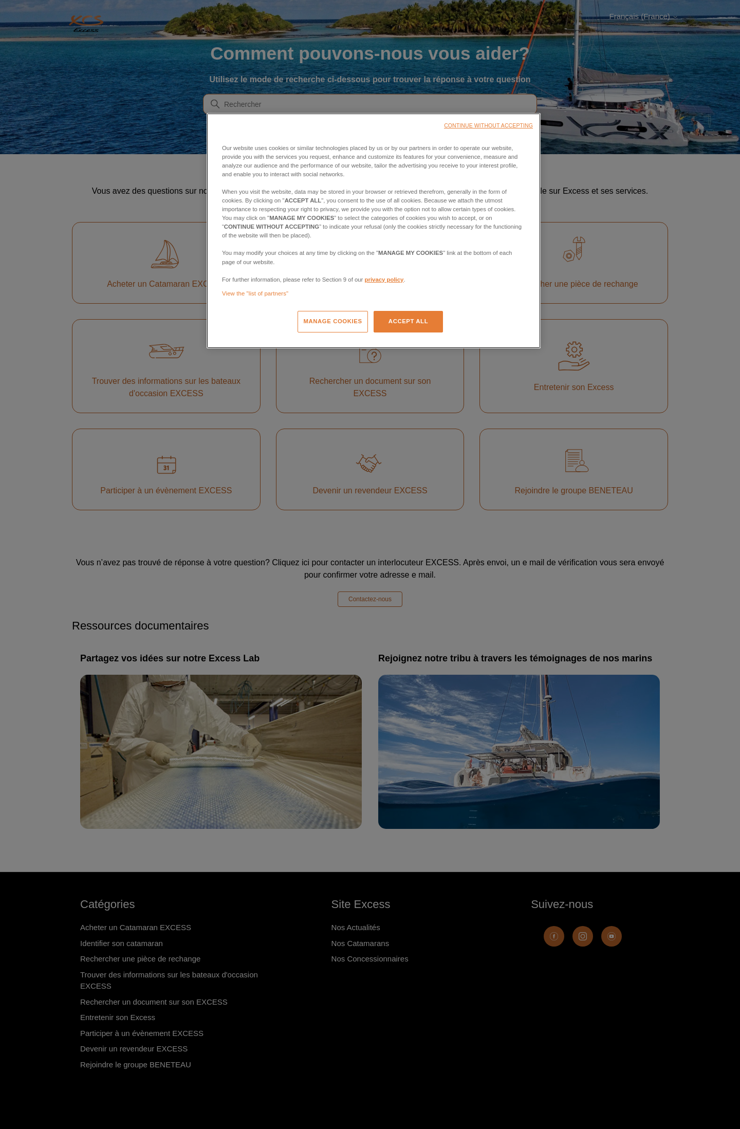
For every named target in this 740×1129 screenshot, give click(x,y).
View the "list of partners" (255, 293)
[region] (374, 230)
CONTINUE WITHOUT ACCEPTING (488, 125)
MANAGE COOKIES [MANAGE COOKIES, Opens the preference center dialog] (332, 321)
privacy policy (384, 279)
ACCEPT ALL (408, 321)
